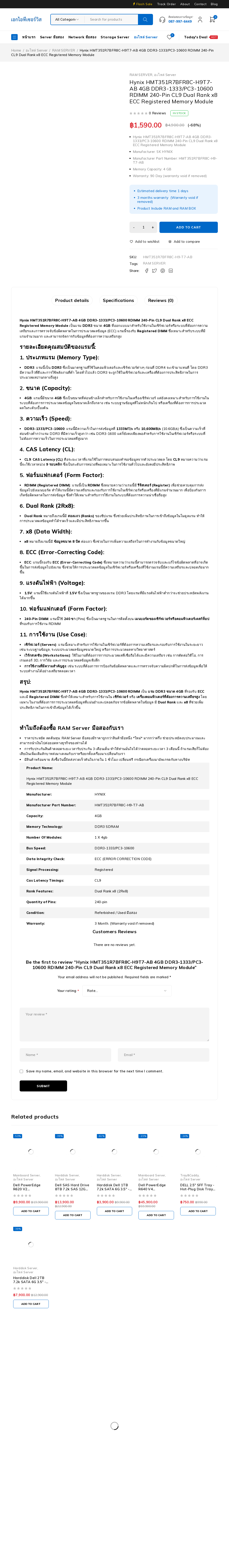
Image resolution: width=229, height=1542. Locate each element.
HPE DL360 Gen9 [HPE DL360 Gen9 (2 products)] (199, 1475)
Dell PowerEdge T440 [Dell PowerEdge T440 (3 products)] (118, 1466)
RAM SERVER (63, 50)
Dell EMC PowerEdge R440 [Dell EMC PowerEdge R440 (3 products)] (35, 1439)
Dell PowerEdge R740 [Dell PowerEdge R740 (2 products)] (31, 1457)
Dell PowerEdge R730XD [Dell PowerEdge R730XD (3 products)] (171, 1448)
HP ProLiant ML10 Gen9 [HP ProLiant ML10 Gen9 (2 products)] (86, 1485)
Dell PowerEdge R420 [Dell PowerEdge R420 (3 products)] (126, 1439)
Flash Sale (144, 4)
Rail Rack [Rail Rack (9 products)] (125, 1494)
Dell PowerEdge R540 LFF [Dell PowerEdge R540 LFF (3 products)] (34, 1448)
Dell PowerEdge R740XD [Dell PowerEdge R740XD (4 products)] (77, 1457)
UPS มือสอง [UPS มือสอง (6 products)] (193, 1503)
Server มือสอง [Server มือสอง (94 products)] (100, 1503)
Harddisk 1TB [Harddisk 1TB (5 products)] (58, 1475)
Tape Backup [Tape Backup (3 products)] (165, 1503)
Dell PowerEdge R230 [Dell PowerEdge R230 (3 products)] (83, 1439)
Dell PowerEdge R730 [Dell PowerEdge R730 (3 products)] (125, 1448)
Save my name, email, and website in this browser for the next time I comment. (94, 1086)
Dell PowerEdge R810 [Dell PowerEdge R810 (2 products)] (123, 1457)
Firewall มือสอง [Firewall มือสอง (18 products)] (26, 1475)
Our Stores (27, 1375)
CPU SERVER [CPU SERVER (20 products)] (88, 1429)
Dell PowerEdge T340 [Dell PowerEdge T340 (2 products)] (74, 1466)
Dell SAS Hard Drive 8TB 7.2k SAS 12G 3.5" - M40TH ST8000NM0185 (72, 1206)
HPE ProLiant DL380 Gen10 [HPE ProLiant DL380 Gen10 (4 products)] (36, 1485)
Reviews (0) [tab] (174, 301)
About (185, 4)
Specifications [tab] (118, 301)
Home (16, 50)
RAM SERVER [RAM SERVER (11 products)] (153, 1494)
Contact (200, 4)
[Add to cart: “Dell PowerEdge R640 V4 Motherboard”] (156, 1230)
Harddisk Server (67, 1190)
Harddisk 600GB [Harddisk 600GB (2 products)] (123, 1475)
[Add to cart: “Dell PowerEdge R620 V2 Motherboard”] (31, 1226)
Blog (214, 4)
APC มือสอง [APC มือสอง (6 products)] (23, 1429)
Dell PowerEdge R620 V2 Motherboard (26, 1204)
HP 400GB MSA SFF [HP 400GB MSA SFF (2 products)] (161, 1475)
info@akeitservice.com (29, 1382)
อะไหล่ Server (37, 50)
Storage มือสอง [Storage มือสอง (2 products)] (132, 1503)
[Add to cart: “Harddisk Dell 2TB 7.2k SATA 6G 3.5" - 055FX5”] (31, 1319)
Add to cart (190, 227)
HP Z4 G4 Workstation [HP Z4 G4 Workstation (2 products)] (177, 1485)
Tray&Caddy (189, 1190)
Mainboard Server (26, 1190)
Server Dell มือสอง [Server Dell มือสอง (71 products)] (187, 1494)
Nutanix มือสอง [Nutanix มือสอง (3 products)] (96, 1494)
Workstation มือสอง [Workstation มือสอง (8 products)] (30, 1512)
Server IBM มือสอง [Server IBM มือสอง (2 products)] (65, 1503)
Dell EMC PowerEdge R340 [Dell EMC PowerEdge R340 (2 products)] (188, 1429)
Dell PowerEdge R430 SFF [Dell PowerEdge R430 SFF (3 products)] (173, 1439)
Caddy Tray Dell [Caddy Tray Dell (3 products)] (55, 1429)
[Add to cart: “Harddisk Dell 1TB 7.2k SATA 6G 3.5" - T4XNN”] (114, 1226)
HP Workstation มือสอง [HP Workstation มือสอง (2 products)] (131, 1485)
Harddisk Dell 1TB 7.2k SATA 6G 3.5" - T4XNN (113, 1204)
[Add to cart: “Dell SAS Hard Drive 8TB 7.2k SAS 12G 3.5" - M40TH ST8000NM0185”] (73, 1230)
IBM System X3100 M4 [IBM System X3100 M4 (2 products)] (32, 1494)
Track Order (166, 4)
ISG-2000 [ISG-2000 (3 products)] (67, 1494)
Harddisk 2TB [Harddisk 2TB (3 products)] (90, 1475)
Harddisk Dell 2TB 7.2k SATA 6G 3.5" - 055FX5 (29, 1297)
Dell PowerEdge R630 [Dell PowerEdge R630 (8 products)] (81, 1448)
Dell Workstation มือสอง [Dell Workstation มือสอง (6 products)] (164, 1466)
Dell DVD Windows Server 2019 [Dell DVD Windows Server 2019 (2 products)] (132, 1429)
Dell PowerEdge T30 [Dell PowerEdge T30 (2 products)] (166, 1457)
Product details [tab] (59, 301)
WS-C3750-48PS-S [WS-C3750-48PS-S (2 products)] (70, 1512)
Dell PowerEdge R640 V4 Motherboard (152, 1204)
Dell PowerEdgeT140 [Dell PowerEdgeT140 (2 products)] (31, 1466)
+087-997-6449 (27, 1388)
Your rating (68, 993)
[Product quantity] (145, 227)
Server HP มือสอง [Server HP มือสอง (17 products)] (28, 1503)
